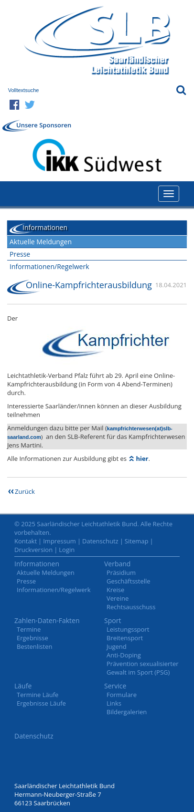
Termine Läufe (37, 694)
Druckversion (33, 549)
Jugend (117, 646)
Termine (29, 629)
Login (67, 549)
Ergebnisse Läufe (41, 703)
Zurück (25, 491)
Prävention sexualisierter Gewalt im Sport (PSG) (143, 668)
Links (114, 703)
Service (115, 685)
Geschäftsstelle (129, 581)
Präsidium (121, 572)
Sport (112, 620)
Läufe (23, 685)
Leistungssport (128, 629)
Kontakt (25, 541)
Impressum (59, 541)
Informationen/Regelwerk (49, 266)
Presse (20, 254)
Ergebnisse (32, 638)
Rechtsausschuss (131, 607)
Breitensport (125, 638)
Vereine (118, 598)
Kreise (115, 589)
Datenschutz (100, 541)
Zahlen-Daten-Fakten (47, 620)
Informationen (36, 563)
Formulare (122, 694)
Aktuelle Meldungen (41, 241)
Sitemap (137, 541)
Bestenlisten (34, 646)
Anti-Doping (124, 655)
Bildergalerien (127, 712)
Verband (117, 563)
